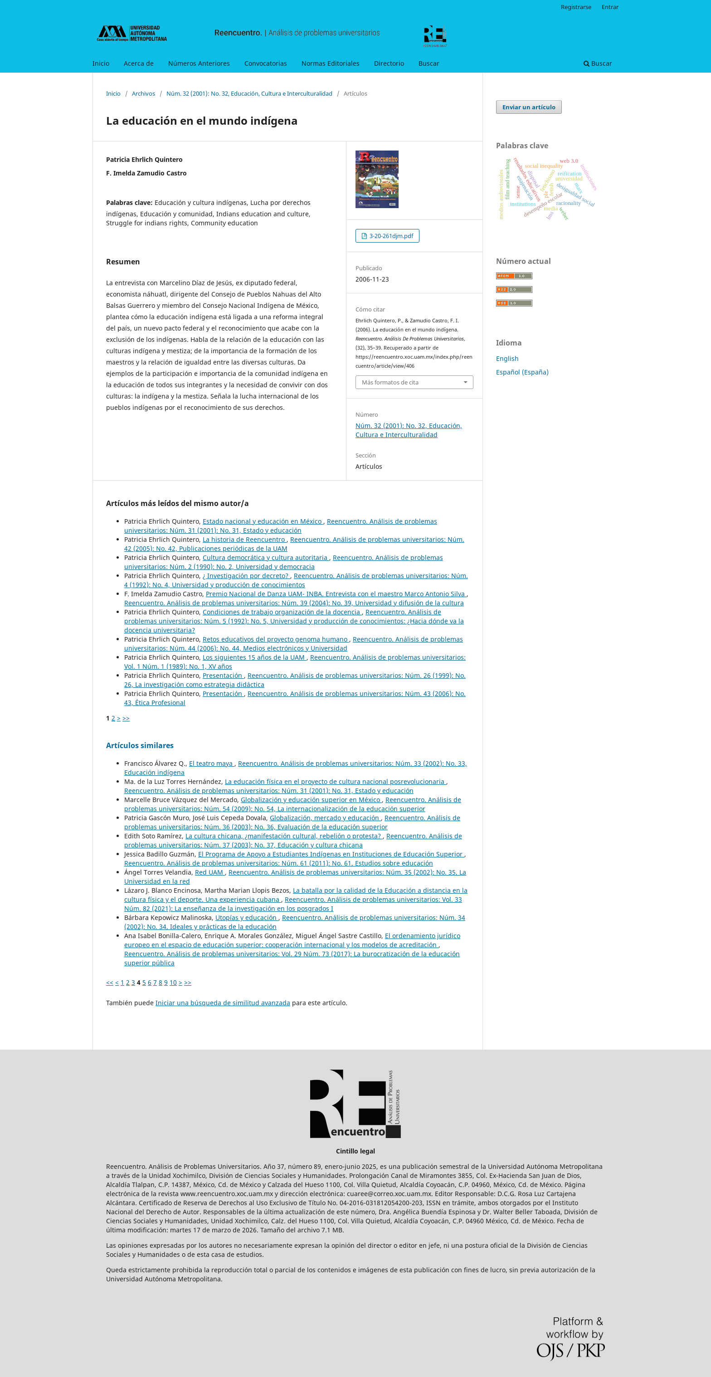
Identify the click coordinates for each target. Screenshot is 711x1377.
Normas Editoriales (331, 63)
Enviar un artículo (528, 107)
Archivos (143, 93)
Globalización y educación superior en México (311, 799)
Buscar (429, 63)
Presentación (223, 675)
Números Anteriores (199, 63)
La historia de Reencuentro (245, 539)
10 (173, 982)
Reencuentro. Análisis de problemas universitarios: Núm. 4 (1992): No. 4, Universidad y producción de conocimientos (296, 580)
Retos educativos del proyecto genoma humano (276, 639)
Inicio (101, 63)
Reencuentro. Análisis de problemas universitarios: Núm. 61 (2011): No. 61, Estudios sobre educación (278, 863)
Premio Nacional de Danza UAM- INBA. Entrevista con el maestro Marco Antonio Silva (336, 593)
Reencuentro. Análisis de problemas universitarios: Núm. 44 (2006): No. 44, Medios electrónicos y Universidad (293, 643)
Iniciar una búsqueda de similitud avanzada (223, 1002)
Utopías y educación (246, 917)
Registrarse (576, 7)
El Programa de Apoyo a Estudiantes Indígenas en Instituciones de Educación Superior (331, 854)
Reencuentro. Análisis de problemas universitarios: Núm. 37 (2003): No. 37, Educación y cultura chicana (293, 840)
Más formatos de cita (390, 382)
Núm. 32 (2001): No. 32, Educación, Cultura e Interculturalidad (249, 93)
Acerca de (139, 63)
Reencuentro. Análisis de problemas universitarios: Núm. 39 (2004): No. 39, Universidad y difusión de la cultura (294, 602)
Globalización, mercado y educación (325, 817)
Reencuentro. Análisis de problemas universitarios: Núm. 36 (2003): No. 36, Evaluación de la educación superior (292, 822)
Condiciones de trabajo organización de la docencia (282, 612)
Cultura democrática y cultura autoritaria (266, 557)
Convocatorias (265, 63)
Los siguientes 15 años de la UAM (255, 657)
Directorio (389, 63)
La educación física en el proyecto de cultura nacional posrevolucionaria (335, 781)
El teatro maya (211, 763)
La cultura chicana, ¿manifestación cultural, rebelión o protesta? (284, 836)
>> (126, 718)
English (507, 358)
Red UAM (210, 872)
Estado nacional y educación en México (263, 521)
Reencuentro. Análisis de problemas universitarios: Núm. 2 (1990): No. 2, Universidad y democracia (283, 562)
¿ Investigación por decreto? (246, 575)
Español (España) (522, 372)
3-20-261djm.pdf (390, 236)
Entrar (610, 7)
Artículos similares (140, 745)
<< (109, 982)
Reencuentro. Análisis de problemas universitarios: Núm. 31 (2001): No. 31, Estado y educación (280, 526)
